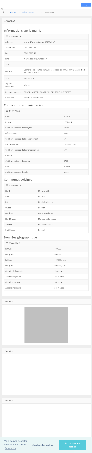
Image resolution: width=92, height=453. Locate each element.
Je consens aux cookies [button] (72, 445)
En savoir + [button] (10, 448)
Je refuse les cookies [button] (42, 445)
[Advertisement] (46, 325)
